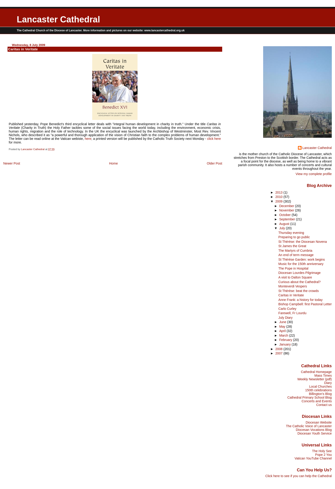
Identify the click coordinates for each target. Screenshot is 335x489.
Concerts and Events (317, 401)
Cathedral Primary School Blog (309, 397)
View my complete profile (314, 174)
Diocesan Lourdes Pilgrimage (299, 273)
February (286, 340)
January (285, 344)
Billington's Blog (320, 394)
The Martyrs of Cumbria (295, 250)
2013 (279, 192)
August (284, 224)
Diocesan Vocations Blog (314, 430)
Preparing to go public (294, 237)
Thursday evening (291, 233)
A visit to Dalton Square (295, 277)
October (285, 215)
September (287, 219)
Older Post (214, 163)
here (88, 138)
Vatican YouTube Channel (313, 458)
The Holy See (322, 451)
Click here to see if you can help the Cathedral (298, 476)
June (283, 322)
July (282, 228)
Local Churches (320, 386)
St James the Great (292, 246)
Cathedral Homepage (316, 372)
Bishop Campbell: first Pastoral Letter (305, 304)
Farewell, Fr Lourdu (292, 313)
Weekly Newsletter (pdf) (314, 379)
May (282, 326)
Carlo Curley (287, 309)
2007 (279, 353)
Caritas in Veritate (291, 295)
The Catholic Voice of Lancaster (309, 426)
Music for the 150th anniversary (301, 264)
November (287, 210)
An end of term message (296, 255)
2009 (279, 201)
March (284, 335)
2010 (279, 197)
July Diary (285, 317)
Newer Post (11, 163)
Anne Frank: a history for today (300, 300)
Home (113, 163)
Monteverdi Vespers (292, 286)
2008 (279, 349)
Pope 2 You (323, 455)
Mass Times (323, 375)
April (282, 331)
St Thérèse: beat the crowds (298, 291)
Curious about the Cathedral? (299, 282)
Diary (328, 383)
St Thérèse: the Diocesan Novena (302, 241)
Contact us (324, 405)
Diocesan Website (319, 422)
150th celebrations (318, 390)
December (287, 206)
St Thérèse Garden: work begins (301, 259)
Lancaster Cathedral (58, 19)
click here (214, 138)
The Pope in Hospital (293, 268)
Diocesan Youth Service (314, 433)
